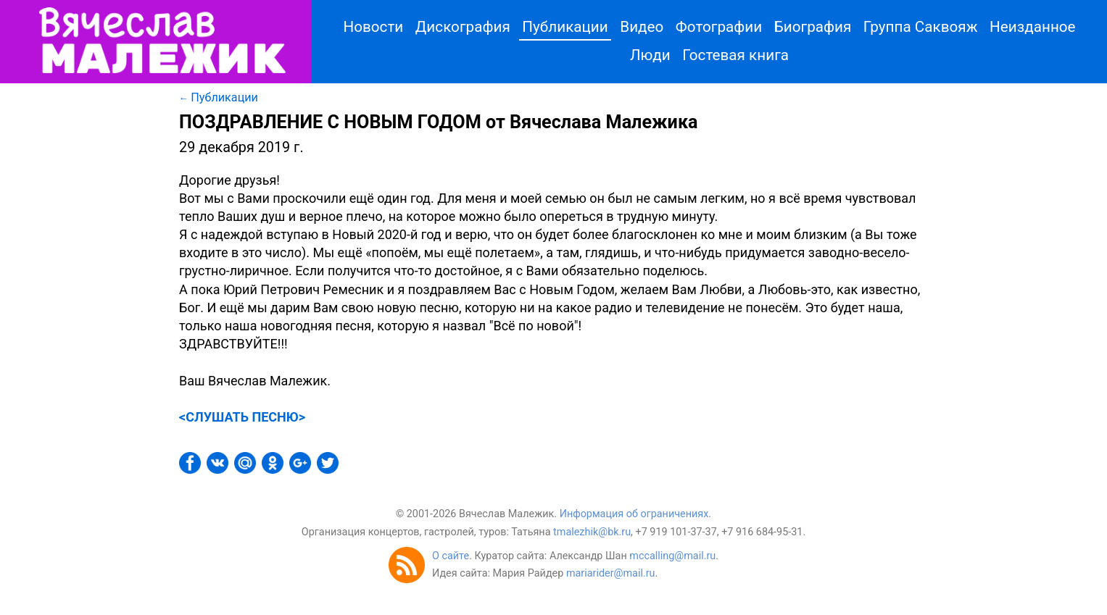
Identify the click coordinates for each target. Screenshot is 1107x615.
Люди (650, 55)
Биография (813, 26)
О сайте (450, 556)
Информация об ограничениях (634, 514)
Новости (373, 26)
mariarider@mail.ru (610, 573)
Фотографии (719, 26)
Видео (641, 26)
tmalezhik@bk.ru (592, 532)
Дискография (462, 26)
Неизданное (1033, 26)
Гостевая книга (735, 55)
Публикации (565, 26)
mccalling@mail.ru (672, 556)
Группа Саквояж (920, 26)
